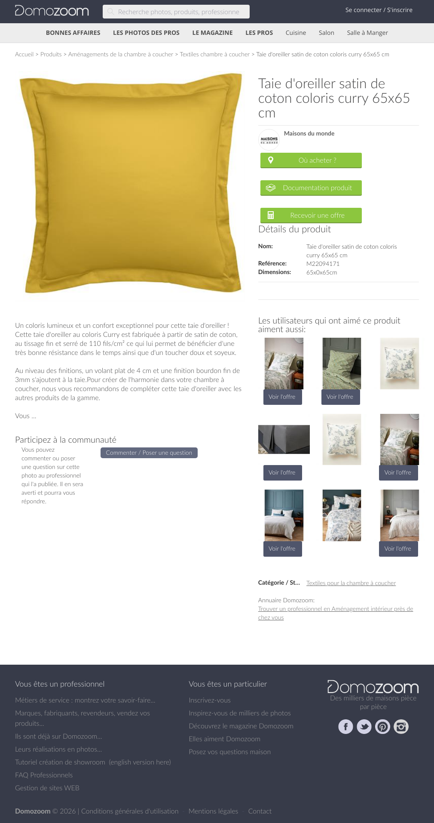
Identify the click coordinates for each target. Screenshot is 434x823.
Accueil (24, 54)
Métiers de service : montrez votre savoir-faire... (85, 700)
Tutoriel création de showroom (60, 762)
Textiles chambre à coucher (215, 54)
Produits (51, 54)
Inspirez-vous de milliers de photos (240, 713)
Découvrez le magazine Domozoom (241, 726)
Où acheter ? (317, 160)
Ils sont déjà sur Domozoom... (58, 736)
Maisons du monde (309, 133)
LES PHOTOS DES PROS (146, 33)
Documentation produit (317, 187)
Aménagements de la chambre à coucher (120, 54)
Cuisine (296, 33)
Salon (326, 33)
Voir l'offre (282, 396)
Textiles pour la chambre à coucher (351, 583)
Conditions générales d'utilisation (130, 811)
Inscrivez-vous (210, 700)
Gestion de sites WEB (47, 787)
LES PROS (259, 33)
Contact (260, 811)
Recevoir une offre (317, 215)
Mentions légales (214, 811)
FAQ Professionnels (44, 775)
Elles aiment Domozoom (224, 738)
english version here (139, 762)
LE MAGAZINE (212, 33)
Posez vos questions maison (230, 751)
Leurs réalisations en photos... (58, 749)
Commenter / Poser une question (149, 452)
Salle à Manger (367, 33)
